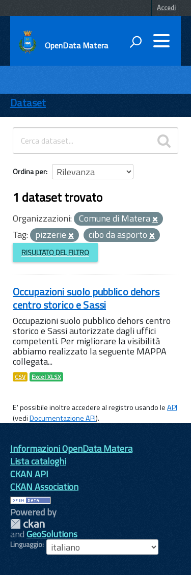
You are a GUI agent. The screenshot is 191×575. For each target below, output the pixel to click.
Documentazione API (63, 418)
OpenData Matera (76, 45)
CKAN (27, 523)
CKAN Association (44, 487)
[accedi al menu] (161, 41)
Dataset (28, 103)
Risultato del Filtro (55, 252)
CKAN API (29, 474)
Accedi (166, 8)
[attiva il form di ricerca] (135, 42)
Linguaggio (26, 544)
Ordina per (29, 171)
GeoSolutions (51, 534)
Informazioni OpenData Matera (71, 448)
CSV (20, 376)
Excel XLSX (46, 376)
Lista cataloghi (38, 461)
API (172, 407)
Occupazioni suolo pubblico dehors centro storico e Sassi (86, 298)
